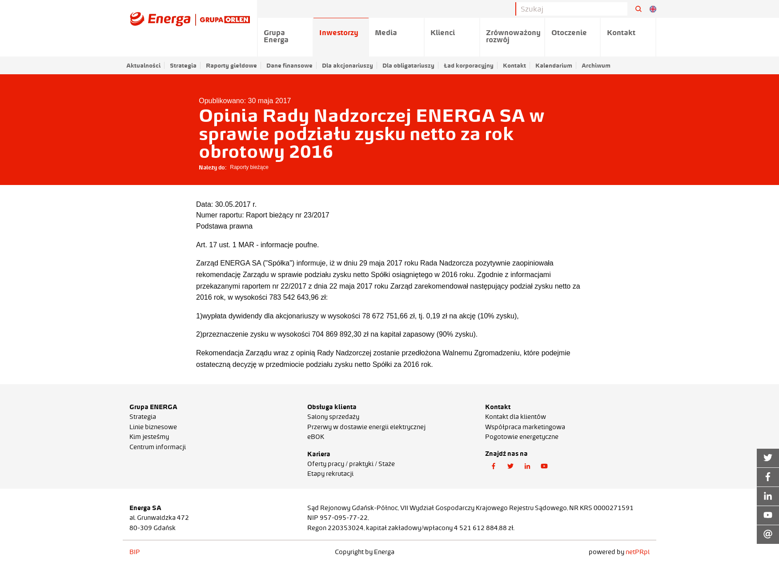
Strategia (183, 65)
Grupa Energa (276, 36)
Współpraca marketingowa (525, 427)
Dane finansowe (289, 65)
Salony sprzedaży (333, 417)
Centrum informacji (157, 447)
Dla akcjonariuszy (347, 65)
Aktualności (143, 65)
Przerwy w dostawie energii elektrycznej (366, 427)
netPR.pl (638, 552)
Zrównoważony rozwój (513, 36)
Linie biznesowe (153, 427)
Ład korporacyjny (469, 65)
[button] (493, 466)
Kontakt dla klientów (515, 417)
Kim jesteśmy (149, 437)
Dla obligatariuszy (408, 65)
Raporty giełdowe (231, 65)
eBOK (315, 437)
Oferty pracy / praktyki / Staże (351, 464)
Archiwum (596, 65)
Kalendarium (553, 65)
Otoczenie (569, 32)
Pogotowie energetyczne (521, 437)
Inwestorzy (338, 32)
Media (386, 32)
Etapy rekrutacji (330, 474)
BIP (134, 552)
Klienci (442, 32)
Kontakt (514, 65)
